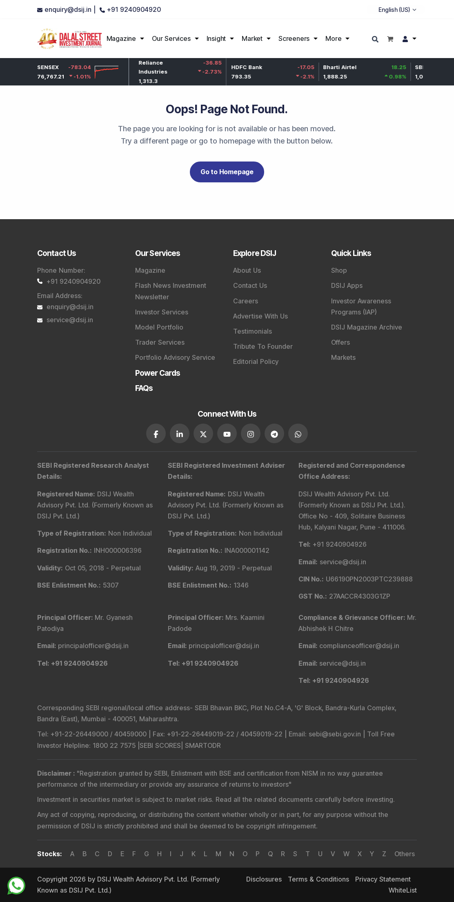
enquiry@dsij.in (65, 307)
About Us (247, 270)
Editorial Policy (255, 361)
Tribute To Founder (263, 346)
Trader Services (160, 342)
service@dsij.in (65, 320)
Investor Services (161, 312)
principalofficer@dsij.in (93, 646)
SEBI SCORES (160, 745)
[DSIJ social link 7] (298, 433)
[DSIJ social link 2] (179, 433)
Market (252, 38)
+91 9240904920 (68, 281)
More (333, 38)
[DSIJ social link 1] (156, 433)
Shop (339, 270)
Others (404, 854)
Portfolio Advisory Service (175, 357)
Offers (340, 342)
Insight (216, 38)
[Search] (376, 39)
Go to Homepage (227, 172)
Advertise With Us (260, 316)
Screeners (293, 38)
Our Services (171, 38)
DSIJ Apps (347, 285)
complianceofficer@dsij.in (359, 646)
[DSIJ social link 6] (274, 433)
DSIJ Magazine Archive (366, 327)
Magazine (121, 38)
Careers (245, 301)
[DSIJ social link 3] (203, 433)
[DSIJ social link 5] (250, 433)
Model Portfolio (159, 327)
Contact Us (250, 285)
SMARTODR (203, 745)
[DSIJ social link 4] (227, 433)
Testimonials (252, 331)
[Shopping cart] (390, 38)
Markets (343, 357)
